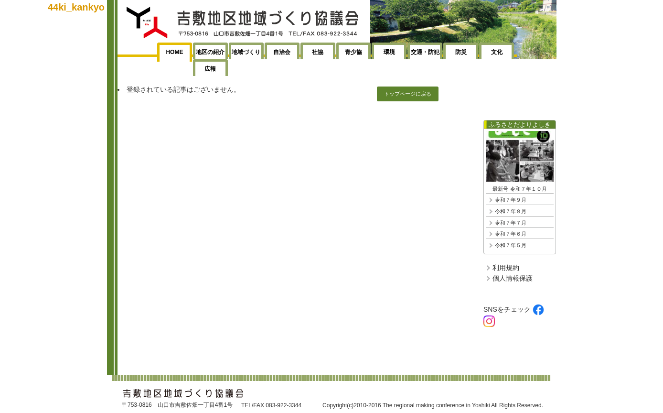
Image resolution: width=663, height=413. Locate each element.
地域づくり (246, 52)
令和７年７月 (510, 223)
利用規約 (505, 268)
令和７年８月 (510, 211)
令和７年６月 (510, 234)
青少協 (353, 52)
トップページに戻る (407, 94)
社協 (317, 52)
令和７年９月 (510, 200)
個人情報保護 (512, 278)
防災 (461, 52)
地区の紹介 (210, 52)
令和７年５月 (510, 245)
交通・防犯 (425, 52)
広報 (210, 68)
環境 (389, 52)
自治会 (281, 52)
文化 (497, 52)
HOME (174, 52)
